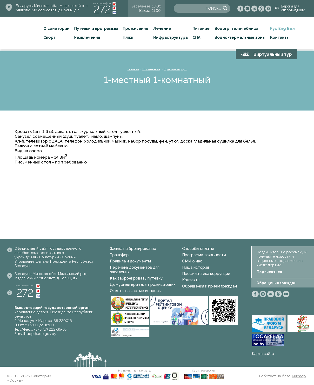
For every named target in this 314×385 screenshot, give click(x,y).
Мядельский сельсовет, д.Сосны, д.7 (47, 10)
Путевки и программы (96, 28)
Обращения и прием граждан (209, 286)
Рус (273, 28)
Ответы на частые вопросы (135, 290)
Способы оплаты (198, 248)
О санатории (56, 28)
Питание (201, 28)
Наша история (195, 267)
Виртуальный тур (273, 54)
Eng (282, 28)
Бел (291, 28)
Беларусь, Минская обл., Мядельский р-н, (52, 6)
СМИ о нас (192, 261)
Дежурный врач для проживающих (142, 284)
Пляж (128, 37)
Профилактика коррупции (206, 273)
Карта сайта (263, 354)
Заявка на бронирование (133, 248)
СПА (196, 37)
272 (102, 9)
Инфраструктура (170, 37)
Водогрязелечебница (236, 28)
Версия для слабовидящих (293, 8)
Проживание (135, 28)
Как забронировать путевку (136, 278)
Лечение (162, 28)
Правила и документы (130, 261)
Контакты (279, 37)
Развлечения (87, 37)
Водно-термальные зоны (239, 37)
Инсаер (299, 376)
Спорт (49, 37)
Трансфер (119, 255)
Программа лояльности (204, 255)
